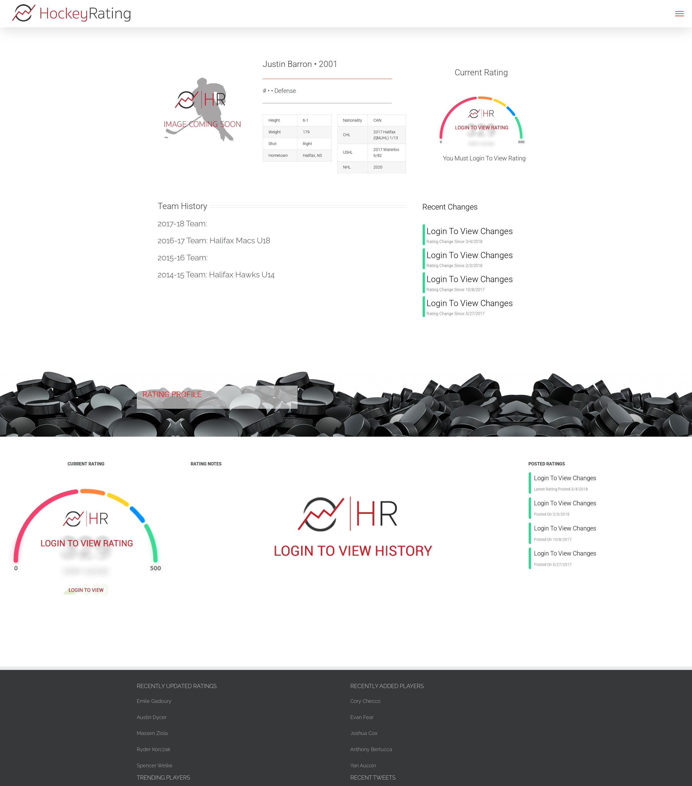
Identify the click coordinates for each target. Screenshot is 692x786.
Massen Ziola (152, 733)
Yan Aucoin (363, 765)
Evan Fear (361, 717)
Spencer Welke (155, 765)
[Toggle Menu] (679, 13)
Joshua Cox (363, 733)
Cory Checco (365, 701)
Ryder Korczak (153, 749)
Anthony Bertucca (371, 749)
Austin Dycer (152, 717)
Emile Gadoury (154, 701)
